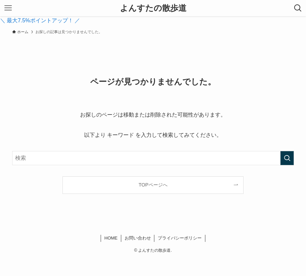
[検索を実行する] (287, 158)
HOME (111, 238)
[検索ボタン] (298, 8)
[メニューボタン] (8, 8)
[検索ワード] (153, 158)
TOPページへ (152, 184)
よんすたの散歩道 (153, 8)
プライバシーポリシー (180, 238)
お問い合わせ (138, 238)
